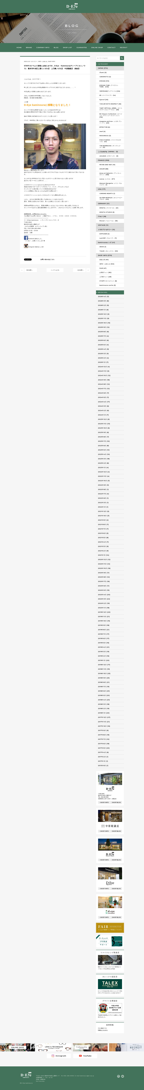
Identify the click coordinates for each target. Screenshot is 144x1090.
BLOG (56, 47)
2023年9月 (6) (103, 432)
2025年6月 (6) (103, 340)
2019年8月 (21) (103, 630)
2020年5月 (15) (104, 590)
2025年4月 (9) (103, 349)
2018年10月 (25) (104, 673)
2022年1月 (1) (103, 507)
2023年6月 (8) (103, 446)
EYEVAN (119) (104, 81)
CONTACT (111, 47)
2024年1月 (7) (103, 415)
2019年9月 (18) (103, 625)
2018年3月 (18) (104, 704)
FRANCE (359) (103, 160)
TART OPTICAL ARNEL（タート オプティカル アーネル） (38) (111, 108)
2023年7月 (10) (104, 441)
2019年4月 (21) (103, 647)
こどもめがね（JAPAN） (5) (108, 152)
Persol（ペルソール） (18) (109, 221)
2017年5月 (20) (104, 748)
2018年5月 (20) (104, 695)
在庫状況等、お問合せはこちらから (35, 214)
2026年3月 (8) (103, 301)
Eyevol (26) (104, 99)
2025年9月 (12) (104, 327)
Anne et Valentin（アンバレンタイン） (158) (110, 174)
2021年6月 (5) (103, 533)
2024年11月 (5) (103, 371)
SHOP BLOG (116, 802)
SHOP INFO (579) (105, 255)
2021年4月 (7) (103, 542)
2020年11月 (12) (104, 564)
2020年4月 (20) (104, 595)
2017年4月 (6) (103, 752)
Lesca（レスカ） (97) (107, 179)
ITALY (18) (102, 216)
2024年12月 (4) (104, 367)
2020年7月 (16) (104, 581)
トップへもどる (55, 270)
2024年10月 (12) (104, 375)
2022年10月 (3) (104, 481)
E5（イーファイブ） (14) (108, 95)
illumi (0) (103, 72)
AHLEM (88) (104, 169)
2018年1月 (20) (104, 713)
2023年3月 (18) (104, 459)
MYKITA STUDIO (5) (107, 212)
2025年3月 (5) (103, 353)
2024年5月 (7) (103, 397)
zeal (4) (103, 131)
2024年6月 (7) (103, 393)
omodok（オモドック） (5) (109, 156)
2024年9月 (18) (104, 380)
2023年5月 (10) (104, 450)
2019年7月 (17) (103, 634)
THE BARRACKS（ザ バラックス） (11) (110, 146)
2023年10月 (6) (104, 428)
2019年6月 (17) (103, 638)
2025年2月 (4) (103, 358)
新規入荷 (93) (104, 259)
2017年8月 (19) (103, 735)
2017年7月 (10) (103, 739)
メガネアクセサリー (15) (106, 229)
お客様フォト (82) (106, 272)
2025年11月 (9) (103, 318)
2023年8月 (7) (103, 437)
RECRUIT (123, 47)
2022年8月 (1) (103, 489)
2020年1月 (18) (104, 608)
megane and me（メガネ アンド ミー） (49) (111, 122)
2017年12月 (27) (104, 717)
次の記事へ (81, 270)
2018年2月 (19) (103, 708)
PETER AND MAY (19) (107, 164)
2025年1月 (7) (103, 362)
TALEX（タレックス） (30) (109, 251)
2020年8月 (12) (104, 577)
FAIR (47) (103, 268)
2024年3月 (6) (103, 406)
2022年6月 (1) (103, 498)
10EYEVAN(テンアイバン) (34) (110, 91)
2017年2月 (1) (103, 757)
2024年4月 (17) (104, 402)
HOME (19, 47)
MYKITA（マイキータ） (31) (109, 208)
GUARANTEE (81, 47)
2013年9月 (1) (103, 765)
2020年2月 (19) (104, 603)
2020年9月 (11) (103, 573)
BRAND (29, 47)
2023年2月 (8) (103, 463)
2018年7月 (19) (103, 687)
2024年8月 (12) (104, 384)
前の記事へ (29, 270)
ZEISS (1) (103, 246)
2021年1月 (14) (103, 555)
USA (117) (102, 189)
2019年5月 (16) (103, 643)
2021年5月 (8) (103, 537)
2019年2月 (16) (103, 656)
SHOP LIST (67, 47)
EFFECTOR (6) (105, 127)
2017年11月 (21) (104, 722)
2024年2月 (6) (103, 410)
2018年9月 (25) (104, 678)
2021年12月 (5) (103, 511)
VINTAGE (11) (103, 225)
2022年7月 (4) (103, 494)
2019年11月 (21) (104, 616)
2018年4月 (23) (104, 700)
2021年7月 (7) (103, 529)
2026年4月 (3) (103, 296)
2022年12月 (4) (104, 472)
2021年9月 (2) (103, 520)
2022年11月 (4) (103, 476)
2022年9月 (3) (103, 485)
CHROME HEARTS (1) (107, 193)
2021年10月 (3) (103, 516)
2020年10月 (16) (104, 568)
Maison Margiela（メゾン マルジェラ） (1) (111, 184)
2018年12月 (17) (104, 665)
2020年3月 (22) (104, 599)
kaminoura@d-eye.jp (87, 1075)
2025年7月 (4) (103, 336)
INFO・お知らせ (42, 61)
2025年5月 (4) (103, 345)
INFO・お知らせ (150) (107, 264)
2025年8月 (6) (103, 332)
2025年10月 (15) (104, 323)
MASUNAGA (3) (105, 135)
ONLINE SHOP (97, 47)
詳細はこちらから (103, 1030)
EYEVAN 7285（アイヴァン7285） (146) (109, 86)
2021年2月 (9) (103, 551)
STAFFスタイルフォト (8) (108, 281)
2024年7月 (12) (104, 388)
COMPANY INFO (42, 47)
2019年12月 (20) (104, 612)
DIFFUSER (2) (105, 234)
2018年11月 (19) (104, 669)
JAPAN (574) (103, 68)
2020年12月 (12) (104, 559)
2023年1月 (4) (103, 467)
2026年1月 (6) (103, 310)
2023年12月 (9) (104, 419)
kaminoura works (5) (108, 285)
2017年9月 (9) (103, 730)
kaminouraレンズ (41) (106, 242)
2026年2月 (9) (103, 305)
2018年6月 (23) (104, 691)
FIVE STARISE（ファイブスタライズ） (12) (110, 140)
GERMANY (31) (104, 203)
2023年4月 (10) (104, 454)
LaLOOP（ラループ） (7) (108, 238)
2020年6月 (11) (103, 586)
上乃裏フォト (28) (106, 277)
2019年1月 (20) (103, 660)
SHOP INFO (51, 61)
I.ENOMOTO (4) (105, 76)
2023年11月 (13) (104, 424)
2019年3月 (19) (103, 651)
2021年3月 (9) (103, 546)
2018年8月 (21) (104, 682)
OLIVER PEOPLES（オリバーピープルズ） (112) (111, 198)
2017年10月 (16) (104, 726)
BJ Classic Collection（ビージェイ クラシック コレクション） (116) (111, 115)
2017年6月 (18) (103, 744)
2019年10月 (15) (104, 621)
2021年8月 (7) (103, 524)
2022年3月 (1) (103, 502)
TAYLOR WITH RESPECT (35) (110, 104)
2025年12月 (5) (103, 314)
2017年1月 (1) (103, 761)
